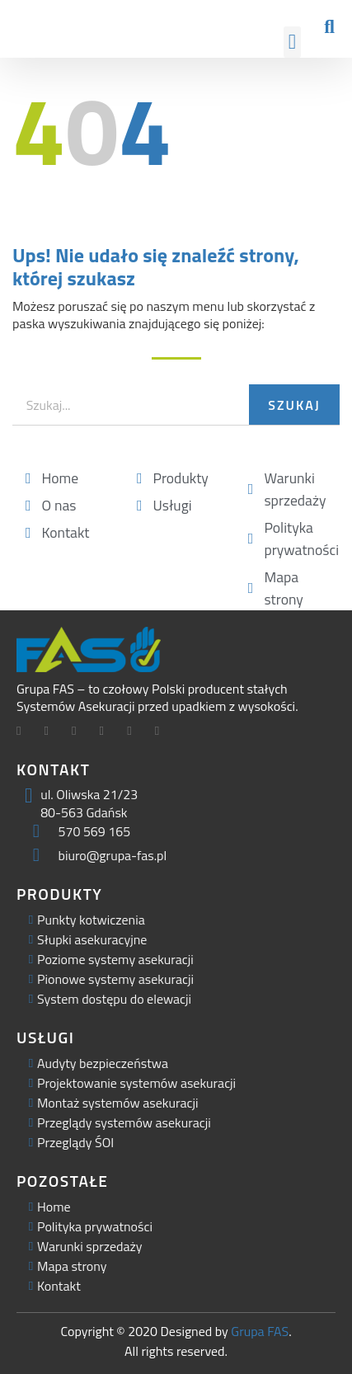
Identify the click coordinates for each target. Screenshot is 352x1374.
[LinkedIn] (80, 732)
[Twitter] (53, 732)
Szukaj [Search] (294, 405)
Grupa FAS (260, 1331)
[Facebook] (24, 732)
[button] (293, 42)
